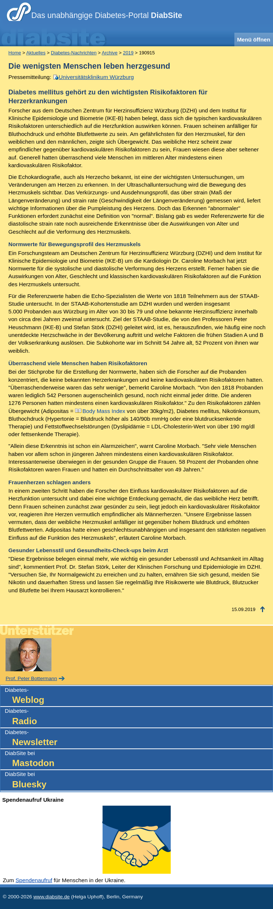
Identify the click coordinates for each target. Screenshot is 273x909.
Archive (109, 52)
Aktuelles (35, 52)
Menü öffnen (253, 39)
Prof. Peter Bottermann (31, 678)
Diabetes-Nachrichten (73, 52)
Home (14, 52)
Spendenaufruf (33, 880)
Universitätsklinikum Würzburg (96, 77)
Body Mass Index (103, 411)
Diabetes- (139, 696)
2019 (128, 52)
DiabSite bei (139, 759)
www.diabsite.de (51, 896)
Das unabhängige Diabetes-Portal (106, 15)
